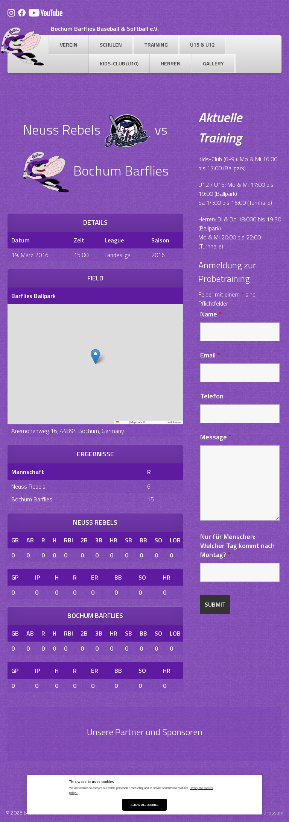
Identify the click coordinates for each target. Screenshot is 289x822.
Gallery (213, 63)
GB (15, 540)
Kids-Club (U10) (119, 63)
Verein (69, 44)
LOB (175, 540)
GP (14, 577)
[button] (95, 356)
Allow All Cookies (144, 804)
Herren (171, 63)
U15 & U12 (202, 44)
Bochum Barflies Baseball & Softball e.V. (105, 28)
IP (37, 577)
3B (98, 540)
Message (215, 437)
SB (128, 540)
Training (156, 44)
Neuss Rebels (28, 486)
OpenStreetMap (156, 422)
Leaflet (122, 422)
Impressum (270, 812)
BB (143, 540)
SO (158, 540)
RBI (68, 540)
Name (211, 314)
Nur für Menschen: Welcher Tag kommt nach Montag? (237, 545)
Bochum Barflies (31, 499)
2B (84, 540)
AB (30, 540)
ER (94, 577)
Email (210, 355)
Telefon (212, 396)
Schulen (111, 44)
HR (113, 540)
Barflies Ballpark (33, 295)
